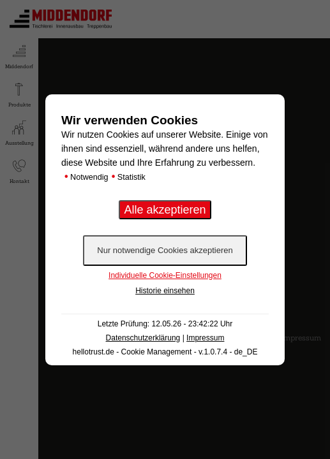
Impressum (205, 337)
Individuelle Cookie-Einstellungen (165, 275)
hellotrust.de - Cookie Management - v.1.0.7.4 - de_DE (165, 351)
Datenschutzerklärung (143, 337)
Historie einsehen (165, 290)
